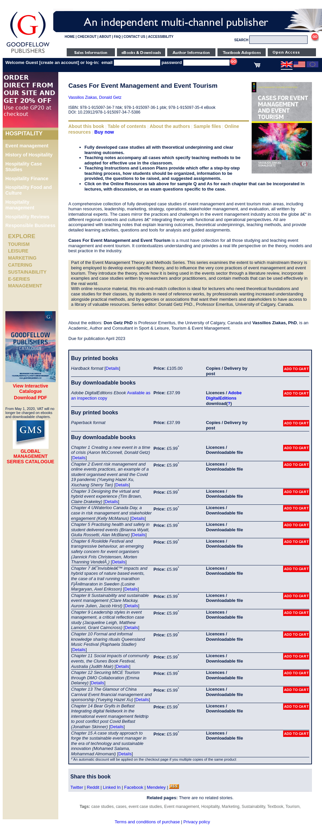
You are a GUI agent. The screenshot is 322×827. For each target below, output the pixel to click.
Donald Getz (110, 97)
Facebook (133, 787)
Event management (26, 145)
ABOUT (105, 37)
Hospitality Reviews (27, 216)
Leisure (18, 251)
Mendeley (156, 787)
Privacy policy (196, 821)
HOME (70, 37)
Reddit (93, 787)
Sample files (207, 126)
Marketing (22, 258)
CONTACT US (134, 37)
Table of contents (127, 126)
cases (121, 806)
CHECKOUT (86, 37)
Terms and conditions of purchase (147, 821)
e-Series (19, 279)
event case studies (145, 806)
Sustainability (27, 272)
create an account (59, 62)
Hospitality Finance (26, 178)
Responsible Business (30, 225)
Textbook (275, 806)
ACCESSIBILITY (161, 37)
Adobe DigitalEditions (224, 395)
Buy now (104, 132)
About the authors (170, 126)
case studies (102, 806)
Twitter (76, 787)
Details (112, 368)
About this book (86, 126)
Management (25, 285)
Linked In (112, 787)
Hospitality (210, 806)
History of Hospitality (29, 154)
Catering (20, 265)
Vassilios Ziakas (82, 97)
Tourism (18, 244)
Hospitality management (19, 204)
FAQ (117, 37)
